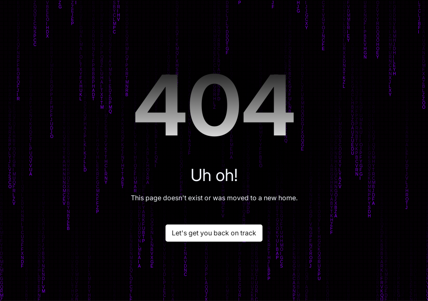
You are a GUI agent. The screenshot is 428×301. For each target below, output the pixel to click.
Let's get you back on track (214, 233)
